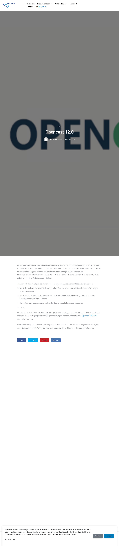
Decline (97, 536)
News (59, 126)
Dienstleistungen (43, 4)
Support (74, 4)
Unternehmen (60, 4)
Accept (109, 536)
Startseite (30, 4)
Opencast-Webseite (89, 315)
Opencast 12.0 (59, 132)
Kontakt (30, 7)
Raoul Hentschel (56, 139)
